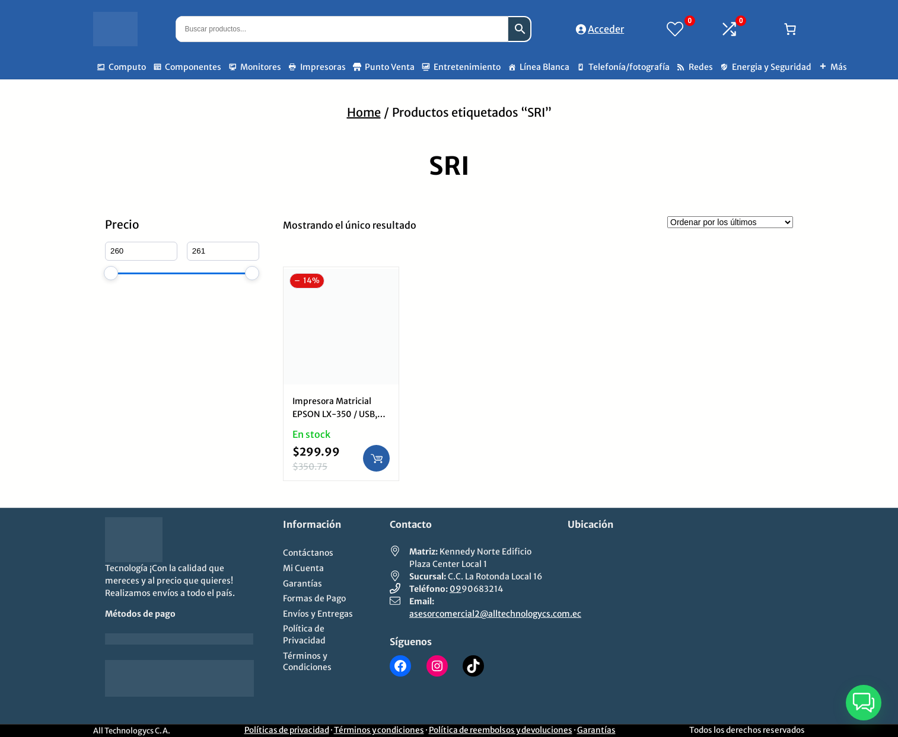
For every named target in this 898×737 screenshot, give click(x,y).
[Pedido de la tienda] (730, 222)
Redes (701, 67)
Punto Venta (390, 67)
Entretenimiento (467, 67)
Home (364, 112)
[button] (863, 702)
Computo (127, 67)
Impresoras (323, 67)
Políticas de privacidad (286, 730)
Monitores (260, 67)
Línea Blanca (544, 67)
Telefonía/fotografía (629, 67)
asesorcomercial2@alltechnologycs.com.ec (495, 613)
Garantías (596, 730)
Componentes (193, 67)
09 (455, 589)
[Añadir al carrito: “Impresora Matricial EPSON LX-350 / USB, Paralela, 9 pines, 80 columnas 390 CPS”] (376, 458)
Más (838, 67)
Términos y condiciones (379, 730)
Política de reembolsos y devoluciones (500, 730)
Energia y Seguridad (771, 67)
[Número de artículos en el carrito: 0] (790, 29)
